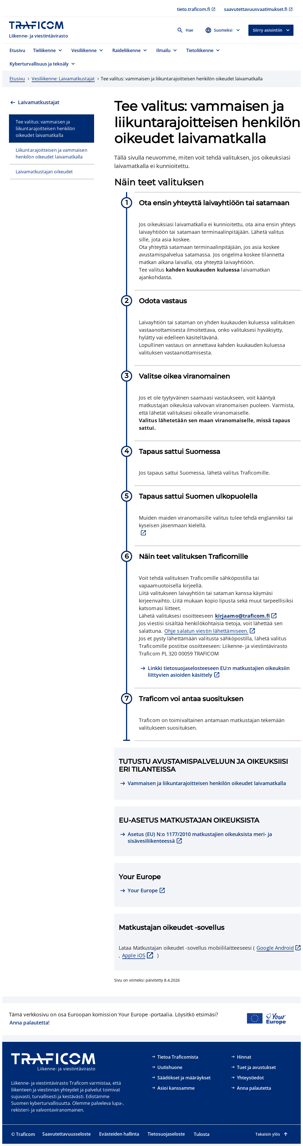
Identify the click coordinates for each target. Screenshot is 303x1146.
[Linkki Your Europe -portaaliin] (266, 1019)
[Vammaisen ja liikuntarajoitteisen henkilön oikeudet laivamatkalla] (203, 783)
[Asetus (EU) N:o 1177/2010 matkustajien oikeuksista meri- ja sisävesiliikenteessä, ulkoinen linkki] (207, 837)
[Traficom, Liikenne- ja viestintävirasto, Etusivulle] (39, 30)
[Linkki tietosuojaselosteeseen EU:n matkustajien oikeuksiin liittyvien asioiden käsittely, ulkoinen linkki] (217, 671)
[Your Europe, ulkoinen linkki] (143, 891)
